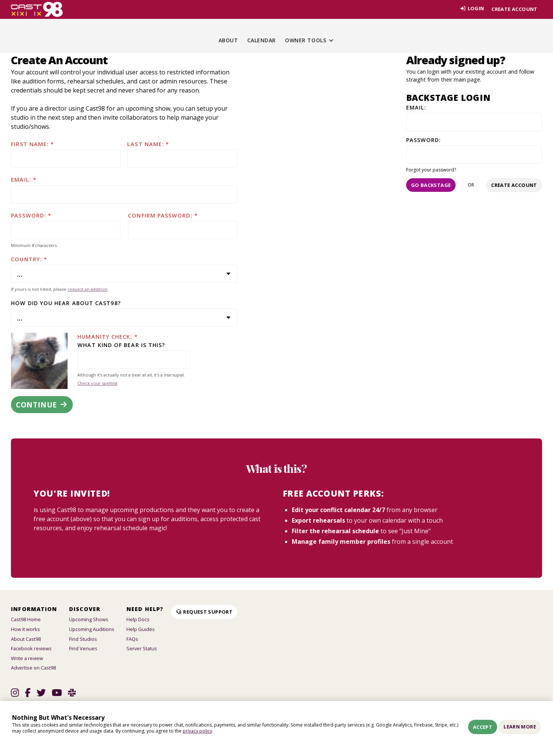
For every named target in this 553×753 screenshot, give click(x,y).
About (228, 40)
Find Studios (83, 639)
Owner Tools (309, 40)
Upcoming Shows (88, 619)
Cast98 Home (26, 619)
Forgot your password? (431, 170)
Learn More (520, 726)
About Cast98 (26, 639)
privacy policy (197, 731)
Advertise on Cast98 (33, 667)
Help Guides (140, 629)
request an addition (88, 289)
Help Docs (137, 619)
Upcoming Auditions (91, 629)
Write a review (27, 658)
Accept (482, 727)
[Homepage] (37, 9)
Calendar (261, 40)
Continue (42, 405)
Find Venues (83, 648)
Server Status (141, 648)
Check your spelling (97, 383)
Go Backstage (431, 185)
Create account (514, 9)
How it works (25, 629)
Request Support (204, 611)
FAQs (132, 639)
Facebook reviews (31, 648)
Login (470, 9)
